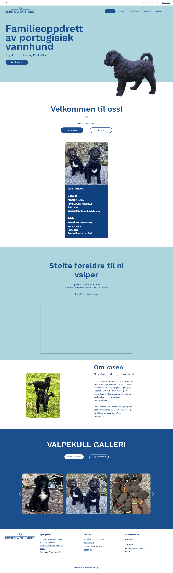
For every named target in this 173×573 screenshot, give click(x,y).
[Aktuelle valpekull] (74, 456)
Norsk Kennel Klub (47, 542)
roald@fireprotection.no (94, 546)
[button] (42, 494)
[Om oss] (101, 130)
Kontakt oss (80, 294)
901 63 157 (88, 550)
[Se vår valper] (17, 62)
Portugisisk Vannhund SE (50, 552)
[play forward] (152, 494)
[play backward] (20, 494)
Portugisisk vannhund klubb (51, 539)
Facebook (129, 539)
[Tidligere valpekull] (99, 456)
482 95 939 (89, 542)
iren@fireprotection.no (94, 539)
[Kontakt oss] (72, 130)
